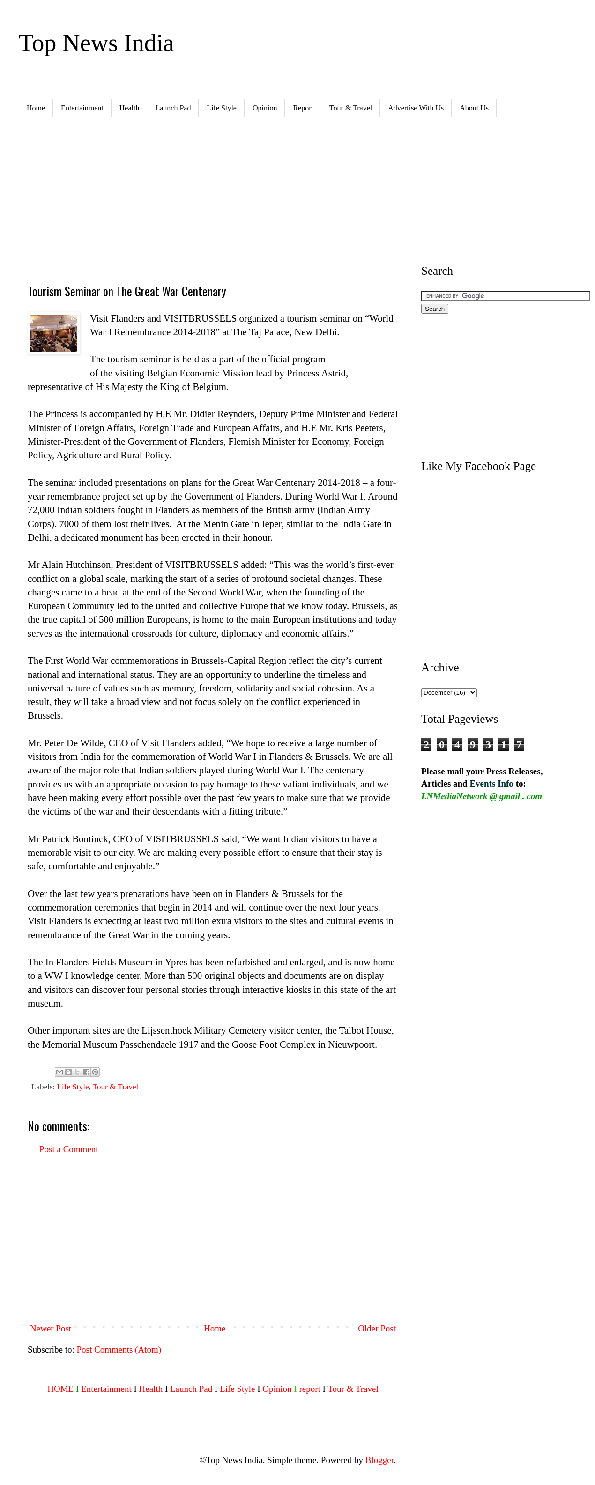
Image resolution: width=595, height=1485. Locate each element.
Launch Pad (173, 108)
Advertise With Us (416, 108)
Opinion (265, 108)
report (309, 1389)
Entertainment (82, 108)
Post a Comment (68, 1149)
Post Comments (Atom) (119, 1349)
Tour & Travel (350, 108)
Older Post (377, 1328)
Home (36, 108)
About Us (474, 108)
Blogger (379, 1460)
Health (129, 108)
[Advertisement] (191, 199)
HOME (60, 1389)
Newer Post (50, 1328)
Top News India (96, 42)
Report (303, 108)
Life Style (222, 108)
